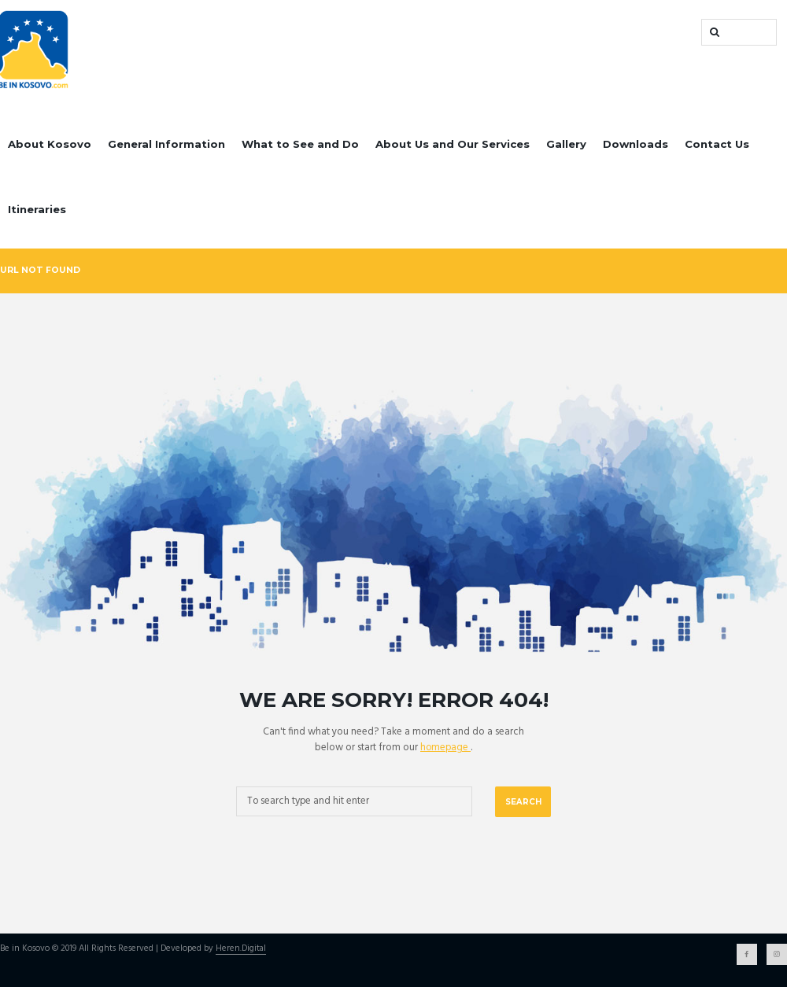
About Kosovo (49, 144)
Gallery (566, 144)
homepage (445, 747)
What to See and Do (300, 144)
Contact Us (717, 144)
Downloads (635, 144)
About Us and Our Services (452, 144)
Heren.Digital (241, 949)
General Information (166, 144)
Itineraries (37, 209)
